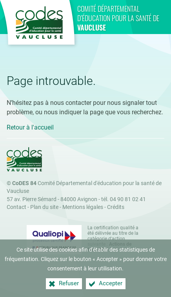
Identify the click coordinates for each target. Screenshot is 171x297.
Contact (16, 207)
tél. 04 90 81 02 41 (123, 199)
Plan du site (44, 207)
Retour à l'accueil (30, 127)
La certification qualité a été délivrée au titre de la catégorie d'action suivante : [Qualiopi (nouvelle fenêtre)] (112, 238)
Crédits (115, 207)
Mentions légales (82, 207)
